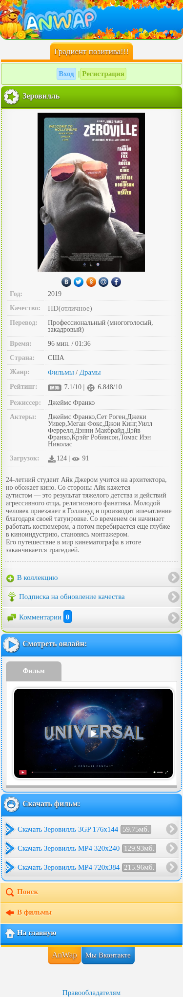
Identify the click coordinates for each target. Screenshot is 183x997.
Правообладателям (91, 993)
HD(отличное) (70, 308)
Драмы (90, 372)
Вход (66, 74)
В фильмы (28, 913)
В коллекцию (32, 578)
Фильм (34, 671)
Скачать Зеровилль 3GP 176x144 (84, 829)
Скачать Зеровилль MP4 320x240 (87, 848)
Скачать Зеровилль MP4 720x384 (87, 867)
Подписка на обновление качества (65, 597)
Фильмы (61, 372)
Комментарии (39, 617)
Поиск (21, 892)
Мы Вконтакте (108, 955)
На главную (30, 933)
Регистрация (103, 74)
